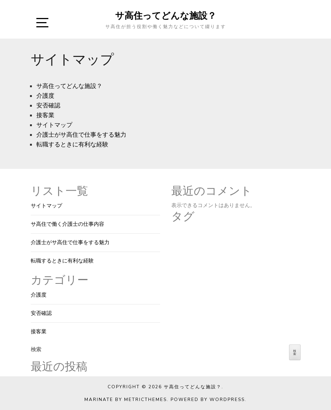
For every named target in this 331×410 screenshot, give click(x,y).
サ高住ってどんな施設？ (165, 15)
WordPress (227, 400)
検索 (36, 349)
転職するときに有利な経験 (72, 144)
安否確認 (48, 105)
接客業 (45, 115)
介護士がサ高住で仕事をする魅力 (81, 135)
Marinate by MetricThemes (125, 400)
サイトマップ (54, 125)
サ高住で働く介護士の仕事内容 (67, 224)
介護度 (45, 96)
